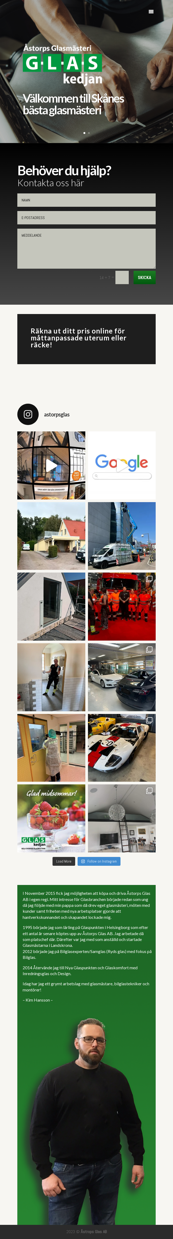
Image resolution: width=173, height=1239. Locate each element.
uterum (97, 337)
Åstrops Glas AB (94, 1231)
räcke (40, 344)
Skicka (144, 277)
